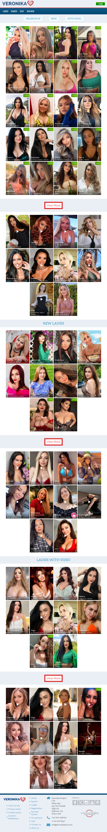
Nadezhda (35, 360)
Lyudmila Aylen (13, 88)
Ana (80, 479)
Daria (33, 56)
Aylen (9, 513)
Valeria (82, 596)
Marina (10, 394)
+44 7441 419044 (59, 817)
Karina (9, 157)
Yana (9, 56)
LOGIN (100, 4)
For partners (36, 818)
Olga (9, 628)
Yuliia (33, 785)
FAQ (33, 821)
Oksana (58, 515)
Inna (32, 664)
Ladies (34, 805)
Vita (8, 245)
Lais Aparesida (37, 88)
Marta (81, 157)
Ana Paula (83, 54)
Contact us (36, 824)
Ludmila (58, 596)
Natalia (58, 90)
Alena (33, 428)
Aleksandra (12, 278)
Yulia (81, 245)
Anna (57, 481)
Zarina (81, 191)
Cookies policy (14, 812)
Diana (33, 481)
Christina (11, 191)
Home (34, 798)
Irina (33, 310)
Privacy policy (14, 809)
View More (53, 205)
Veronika (11, 751)
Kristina (58, 278)
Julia (33, 124)
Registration (36, 808)
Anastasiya (83, 515)
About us (35, 828)
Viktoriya (58, 312)
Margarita (35, 394)
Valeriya (34, 242)
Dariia (81, 278)
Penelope (11, 124)
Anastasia (59, 124)
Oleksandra (84, 630)
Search (34, 801)
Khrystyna (35, 513)
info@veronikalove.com (62, 825)
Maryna (58, 662)
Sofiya (33, 278)
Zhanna (82, 360)
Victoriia (34, 751)
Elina (33, 191)
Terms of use (14, 806)
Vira (56, 549)
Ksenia (10, 360)
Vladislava (59, 360)
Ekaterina (11, 717)
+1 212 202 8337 (58, 821)
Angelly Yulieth (85, 88)
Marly (57, 54)
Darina (81, 121)
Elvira (57, 157)
